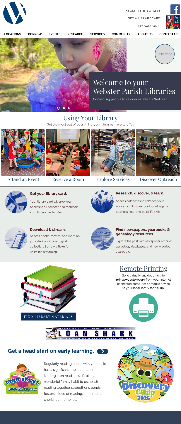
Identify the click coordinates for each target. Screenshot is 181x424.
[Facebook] (175, 9)
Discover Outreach (158, 179)
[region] (23, 152)
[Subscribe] (165, 54)
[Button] (23, 156)
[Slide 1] (58, 108)
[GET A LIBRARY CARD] (144, 18)
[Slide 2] (64, 108)
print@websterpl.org (130, 279)
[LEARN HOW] (102, 351)
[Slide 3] (69, 108)
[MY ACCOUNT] (149, 25)
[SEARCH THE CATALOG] (144, 11)
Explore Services (113, 179)
